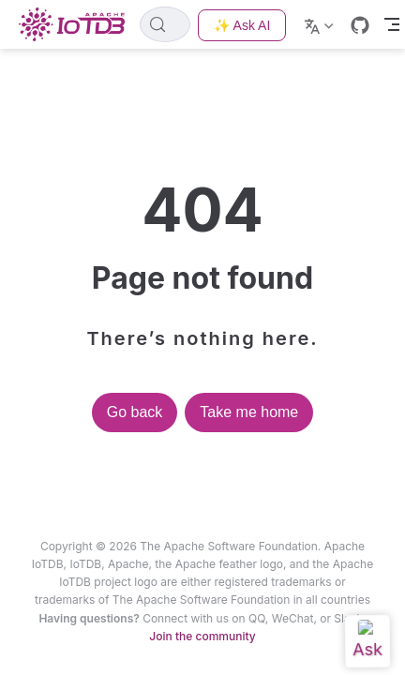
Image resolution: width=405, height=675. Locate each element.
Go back (135, 412)
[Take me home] (77, 24)
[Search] (165, 24)
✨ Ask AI (242, 25)
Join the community (202, 636)
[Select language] (321, 24)
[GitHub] (360, 25)
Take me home (249, 412)
